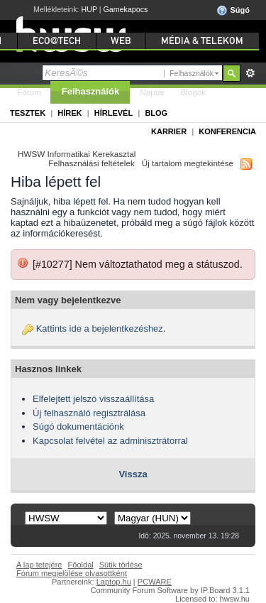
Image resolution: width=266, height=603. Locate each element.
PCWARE (155, 581)
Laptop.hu (113, 581)
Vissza (132, 474)
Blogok (193, 92)
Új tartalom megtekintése (187, 163)
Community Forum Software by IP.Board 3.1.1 (170, 590)
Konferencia (227, 131)
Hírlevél (113, 113)
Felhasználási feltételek (91, 163)
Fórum (29, 92)
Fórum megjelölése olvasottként (71, 573)
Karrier (169, 131)
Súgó (233, 10)
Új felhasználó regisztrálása (89, 413)
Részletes (250, 73)
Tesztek (27, 113)
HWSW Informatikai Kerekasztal (76, 153)
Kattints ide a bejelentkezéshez (99, 328)
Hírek (69, 113)
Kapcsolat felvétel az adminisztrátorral (110, 440)
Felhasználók (90, 91)
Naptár (152, 92)
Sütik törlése (121, 564)
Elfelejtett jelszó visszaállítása (93, 398)
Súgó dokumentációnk (78, 426)
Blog (156, 113)
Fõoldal (81, 564)
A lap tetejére (39, 564)
